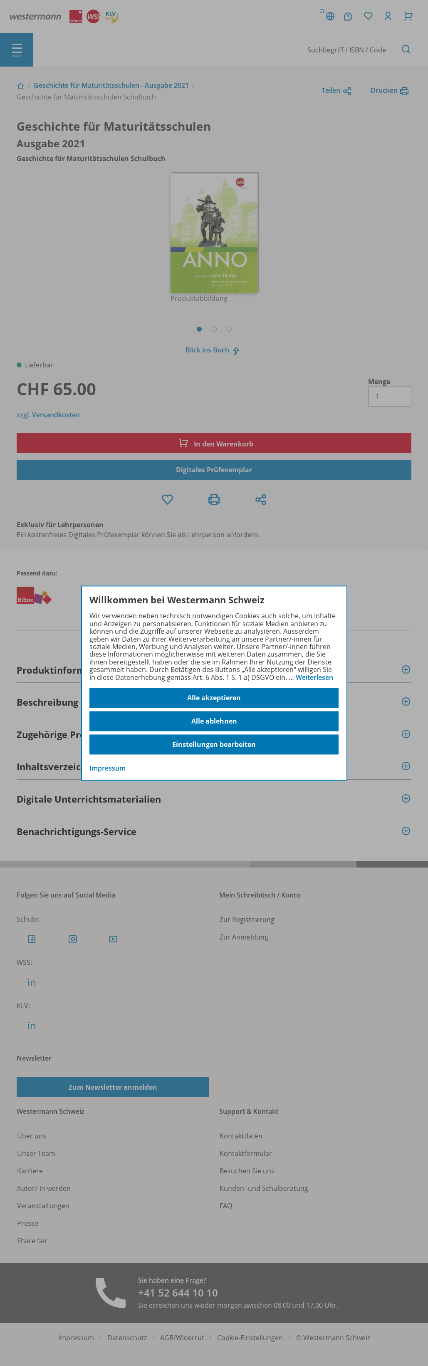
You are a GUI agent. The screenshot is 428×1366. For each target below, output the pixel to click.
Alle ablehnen (214, 721)
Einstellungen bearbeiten (214, 744)
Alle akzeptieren (214, 697)
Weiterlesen (314, 677)
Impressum (107, 768)
